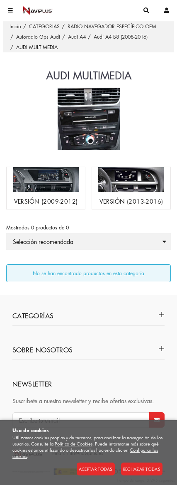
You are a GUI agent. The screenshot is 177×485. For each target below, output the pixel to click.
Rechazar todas (141, 469)
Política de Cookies (73, 444)
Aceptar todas (96, 469)
